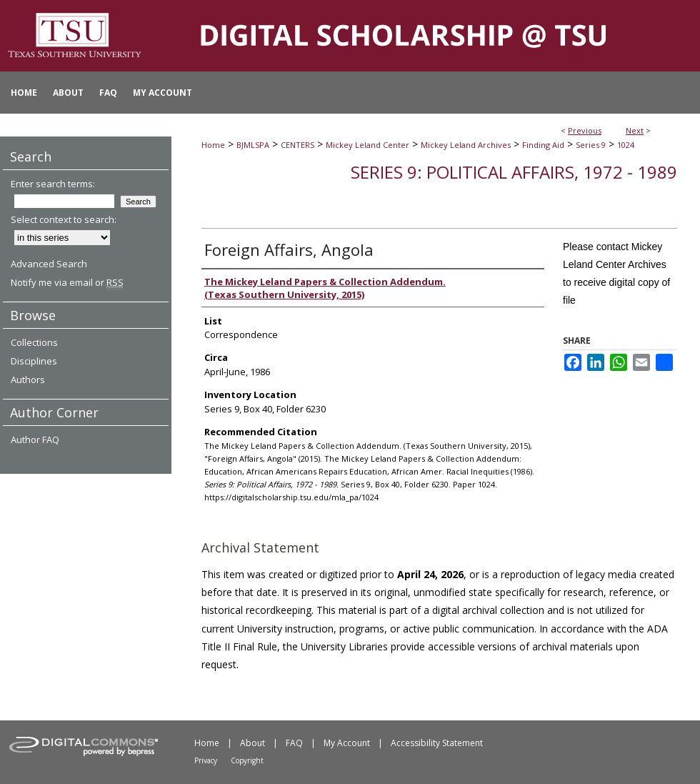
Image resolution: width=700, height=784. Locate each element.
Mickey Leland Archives (466, 144)
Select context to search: (63, 219)
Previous (584, 130)
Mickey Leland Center (367, 144)
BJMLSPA (252, 144)
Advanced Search (49, 263)
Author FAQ (35, 439)
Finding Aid (543, 144)
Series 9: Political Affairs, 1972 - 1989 (514, 172)
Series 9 (591, 144)
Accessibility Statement (437, 743)
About (252, 743)
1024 (625, 144)
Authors (28, 379)
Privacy (205, 760)
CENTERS (297, 144)
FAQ (294, 743)
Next (635, 130)
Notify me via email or (67, 282)
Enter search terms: (53, 183)
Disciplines (34, 360)
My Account (347, 743)
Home (213, 144)
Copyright (247, 760)
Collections (34, 342)
